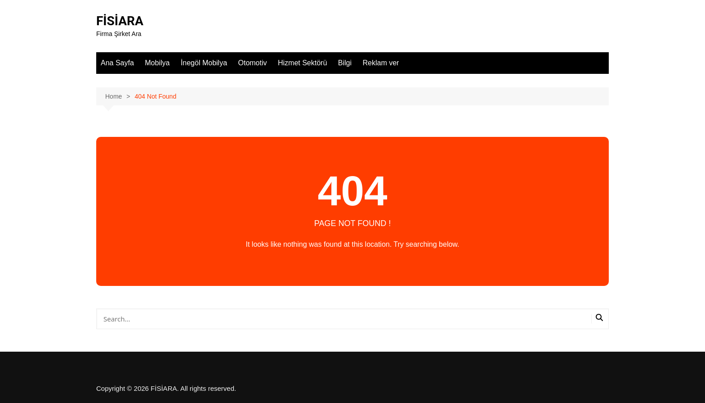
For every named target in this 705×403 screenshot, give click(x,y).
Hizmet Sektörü (302, 63)
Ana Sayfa (117, 63)
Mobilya (157, 63)
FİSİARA (119, 21)
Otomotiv (252, 63)
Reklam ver (380, 63)
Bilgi (345, 63)
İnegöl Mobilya (204, 63)
